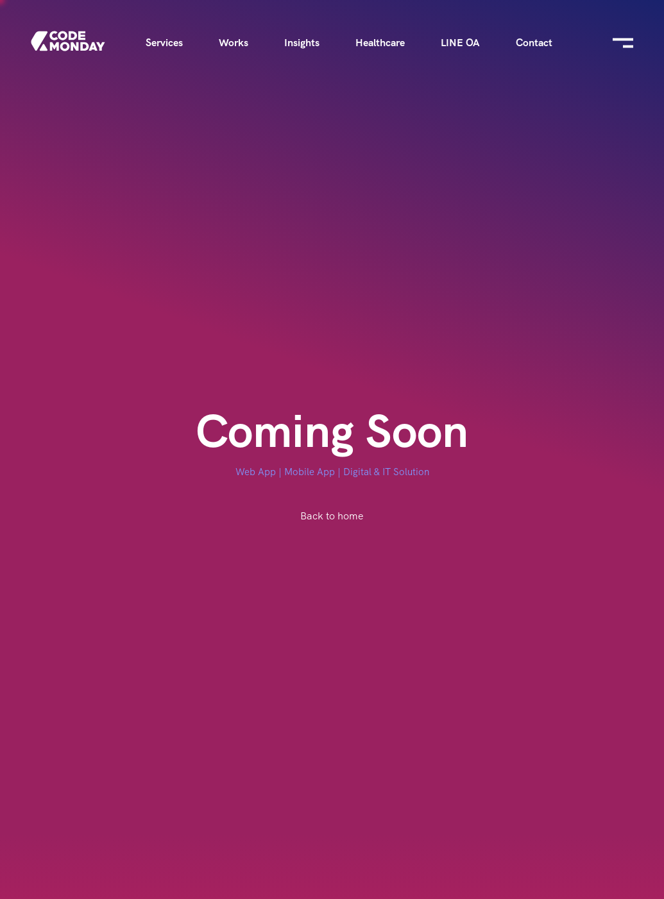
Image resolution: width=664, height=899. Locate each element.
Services (164, 42)
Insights (301, 42)
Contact (534, 42)
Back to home (332, 516)
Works (233, 42)
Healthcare (380, 42)
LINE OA (460, 42)
